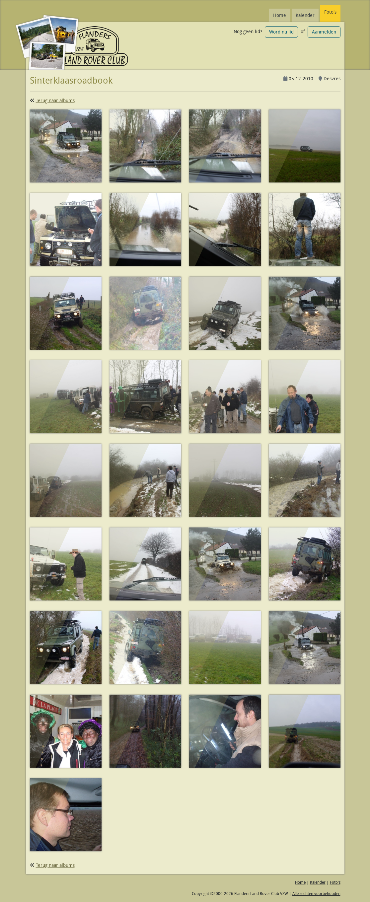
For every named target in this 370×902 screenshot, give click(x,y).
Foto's (330, 12)
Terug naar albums (55, 101)
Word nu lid (281, 32)
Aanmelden (324, 32)
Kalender (305, 15)
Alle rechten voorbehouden (316, 893)
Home (279, 15)
